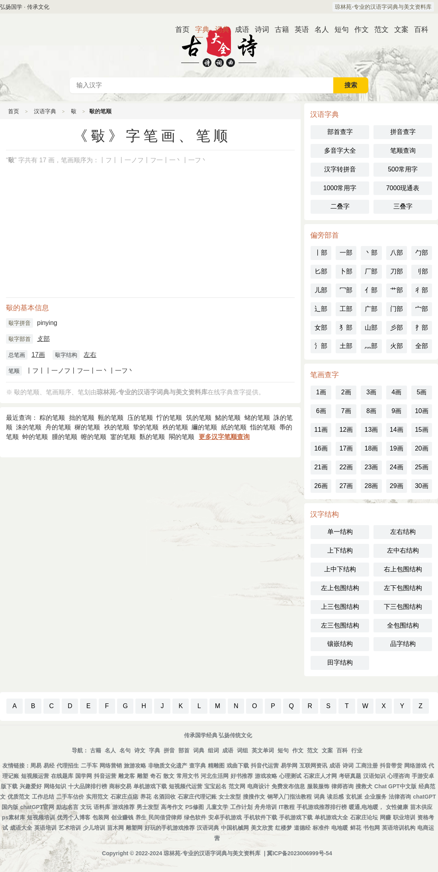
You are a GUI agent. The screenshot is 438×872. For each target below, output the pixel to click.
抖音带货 (391, 765)
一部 (346, 252)
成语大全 (21, 828)
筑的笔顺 (198, 417)
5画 (421, 392)
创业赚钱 (122, 817)
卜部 (346, 271)
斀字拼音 (19, 323)
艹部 (396, 290)
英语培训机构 (398, 828)
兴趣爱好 (31, 786)
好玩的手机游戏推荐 (170, 828)
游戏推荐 (123, 807)
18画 (371, 448)
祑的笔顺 (116, 427)
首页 (179, 29)
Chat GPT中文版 (395, 786)
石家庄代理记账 (197, 796)
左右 (90, 354)
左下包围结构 (403, 588)
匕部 (321, 271)
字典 (199, 29)
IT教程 (287, 807)
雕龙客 (126, 776)
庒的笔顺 (140, 417)
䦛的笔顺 (181, 436)
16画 (321, 448)
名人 (319, 29)
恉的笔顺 (263, 427)
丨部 (321, 252)
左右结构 (403, 531)
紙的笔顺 (233, 427)
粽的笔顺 (52, 417)
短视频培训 (41, 817)
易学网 (289, 765)
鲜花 (355, 828)
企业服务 (375, 796)
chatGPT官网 (37, 807)
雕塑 (142, 776)
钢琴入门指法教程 (289, 796)
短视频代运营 (185, 786)
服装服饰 (318, 786)
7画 (346, 410)
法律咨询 (400, 796)
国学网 (83, 776)
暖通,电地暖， (366, 807)
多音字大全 (340, 150)
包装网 (100, 817)
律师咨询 (342, 786)
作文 (358, 29)
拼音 (169, 750)
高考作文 (172, 807)
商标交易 (120, 786)
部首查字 (340, 131)
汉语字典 (45, 111)
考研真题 (350, 776)
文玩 (86, 807)
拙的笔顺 (81, 417)
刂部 (421, 271)
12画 (346, 429)
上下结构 (340, 550)
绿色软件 (195, 817)
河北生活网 (215, 776)
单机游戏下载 (150, 786)
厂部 (371, 271)
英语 (299, 29)
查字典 (197, 765)
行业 (356, 750)
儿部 (321, 290)
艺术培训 (70, 828)
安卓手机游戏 (225, 817)
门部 (396, 308)
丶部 (371, 252)
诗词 (259, 29)
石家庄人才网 (320, 776)
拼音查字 (403, 131)
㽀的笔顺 (152, 436)
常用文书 (187, 776)
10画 (421, 410)
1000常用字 (340, 188)
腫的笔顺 (64, 436)
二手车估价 (70, 796)
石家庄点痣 (124, 796)
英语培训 (45, 828)
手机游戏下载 (296, 817)
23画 (371, 467)
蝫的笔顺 (257, 417)
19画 (396, 448)
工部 (346, 308)
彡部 (396, 327)
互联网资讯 (313, 765)
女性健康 (397, 807)
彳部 (421, 290)
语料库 (102, 807)
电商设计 (258, 786)
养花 (145, 796)
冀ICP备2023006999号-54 (299, 853)
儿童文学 (217, 807)
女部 (321, 327)
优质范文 (19, 796)
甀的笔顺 (110, 417)
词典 (219, 29)
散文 (168, 776)
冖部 (346, 290)
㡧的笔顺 (93, 436)
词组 (242, 750)
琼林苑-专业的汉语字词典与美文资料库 (383, 7)
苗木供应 (421, 807)
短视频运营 (35, 776)
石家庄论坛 (364, 817)
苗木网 (115, 828)
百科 (418, 29)
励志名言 (67, 807)
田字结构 (340, 662)
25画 (421, 467)
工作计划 (241, 807)
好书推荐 (242, 776)
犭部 (346, 327)
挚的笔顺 (145, 427)
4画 (396, 392)
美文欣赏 (262, 828)
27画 (346, 485)
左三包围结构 (340, 625)
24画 (396, 467)
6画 (321, 410)
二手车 (89, 765)
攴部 (43, 338)
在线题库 (62, 776)
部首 (184, 750)
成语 (239, 29)
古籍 (279, 29)
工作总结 (43, 796)
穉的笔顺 (87, 427)
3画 (371, 392)
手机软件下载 (260, 817)
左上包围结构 (340, 588)
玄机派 (354, 796)
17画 (38, 354)
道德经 (302, 828)
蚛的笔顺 (35, 436)
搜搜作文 (254, 796)
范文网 (237, 786)
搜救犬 (364, 786)
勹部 (421, 252)
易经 (49, 765)
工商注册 (367, 765)
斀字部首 (19, 339)
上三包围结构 (340, 606)
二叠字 (340, 206)
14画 (396, 429)
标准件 (321, 828)
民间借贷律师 (165, 817)
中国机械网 (235, 828)
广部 (371, 308)
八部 (396, 252)
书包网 (371, 828)
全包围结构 (403, 625)
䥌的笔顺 (123, 436)
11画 (321, 429)
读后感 (335, 796)
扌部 (421, 327)
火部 (396, 346)
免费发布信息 (288, 786)
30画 (421, 485)
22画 (346, 467)
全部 (421, 346)
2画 (346, 392)
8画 (371, 410)
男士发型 (148, 807)
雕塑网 (134, 828)
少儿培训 (94, 828)
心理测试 (290, 776)
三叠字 (403, 206)
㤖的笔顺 (169, 417)
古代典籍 (219, 45)
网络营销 (111, 765)
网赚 (385, 817)
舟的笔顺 (58, 427)
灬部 (371, 346)
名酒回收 (164, 796)
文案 (398, 29)
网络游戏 (415, 765)
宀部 (421, 308)
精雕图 (216, 765)
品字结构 (403, 643)
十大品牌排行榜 (87, 786)
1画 (321, 392)
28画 (371, 485)
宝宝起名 (215, 786)
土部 (346, 346)
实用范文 (97, 796)
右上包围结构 (403, 569)
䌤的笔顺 (204, 427)
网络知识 (55, 786)
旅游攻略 (135, 765)
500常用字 (403, 169)
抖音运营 (105, 776)
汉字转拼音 (340, 169)
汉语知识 (374, 776)
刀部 (396, 271)
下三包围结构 (403, 606)
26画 (321, 485)
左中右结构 (403, 550)
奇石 (155, 776)
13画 (371, 429)
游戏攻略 (266, 776)
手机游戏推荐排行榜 (322, 807)
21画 (321, 467)
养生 (141, 817)
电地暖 (339, 828)
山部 (371, 327)
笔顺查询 (403, 150)
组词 (213, 750)
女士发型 (230, 796)
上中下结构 (340, 569)
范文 (378, 29)
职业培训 (404, 817)
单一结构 (340, 531)
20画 (421, 448)
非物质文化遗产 (167, 765)
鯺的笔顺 (228, 417)
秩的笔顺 (175, 427)
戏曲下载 (238, 765)
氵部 (321, 346)
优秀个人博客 (73, 817)
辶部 (321, 308)
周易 (35, 765)
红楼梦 (283, 828)
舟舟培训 (265, 807)
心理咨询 (398, 776)
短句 (338, 29)
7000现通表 (403, 188)
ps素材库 (13, 817)
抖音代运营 (265, 765)
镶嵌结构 (340, 643)
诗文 (139, 750)
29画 (396, 485)
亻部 (371, 290)
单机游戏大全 (331, 817)
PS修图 (194, 807)
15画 (421, 429)
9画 (396, 410)
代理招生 (68, 765)
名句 (125, 750)
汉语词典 (208, 828)
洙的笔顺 (28, 427)
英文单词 (263, 750)
